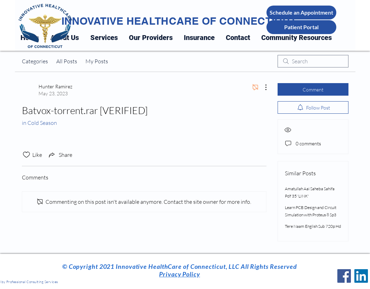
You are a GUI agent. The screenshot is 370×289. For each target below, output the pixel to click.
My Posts (96, 61)
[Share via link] (60, 155)
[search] (313, 61)
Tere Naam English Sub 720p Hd (313, 226)
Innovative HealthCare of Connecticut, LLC (176, 266)
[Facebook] (344, 276)
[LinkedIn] (361, 276)
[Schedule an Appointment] (301, 12)
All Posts (66, 61)
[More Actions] (262, 87)
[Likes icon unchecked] (26, 155)
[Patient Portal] (301, 27)
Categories (35, 61)
